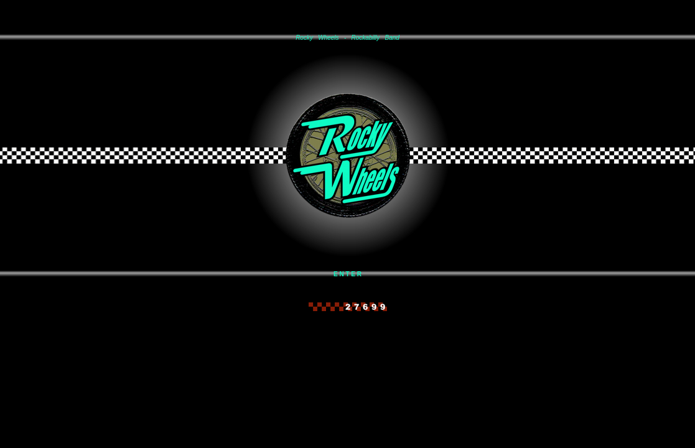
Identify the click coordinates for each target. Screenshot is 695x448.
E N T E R (347, 274)
